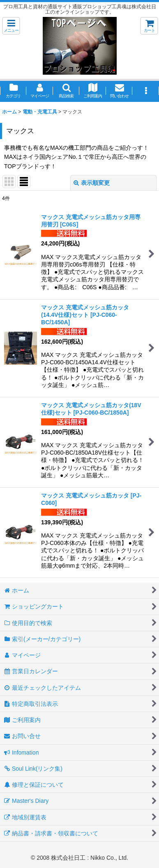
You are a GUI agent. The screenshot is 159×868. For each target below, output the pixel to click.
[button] (11, 26)
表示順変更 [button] (92, 182)
